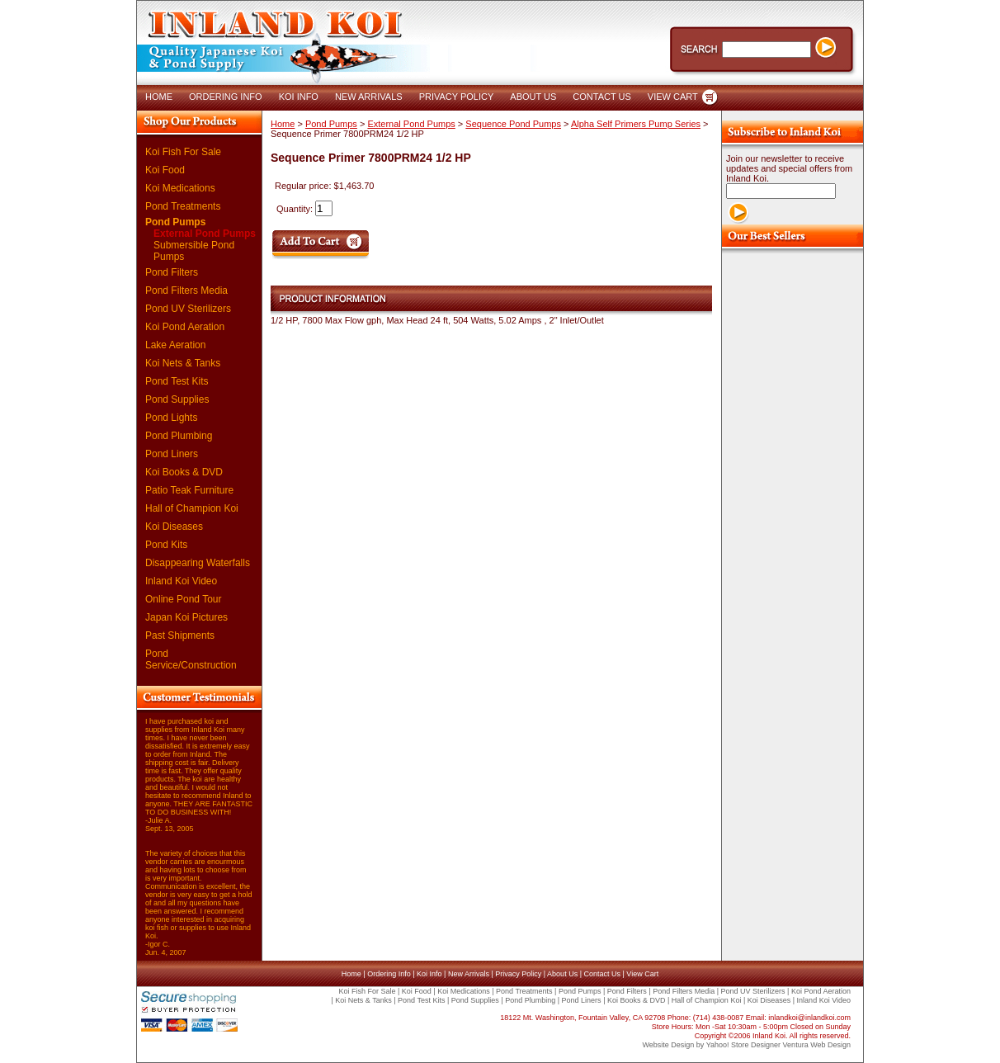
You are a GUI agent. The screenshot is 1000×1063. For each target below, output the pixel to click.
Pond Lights (171, 417)
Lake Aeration (175, 345)
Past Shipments (180, 635)
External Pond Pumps (204, 233)
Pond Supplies (177, 399)
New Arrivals (468, 974)
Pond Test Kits (177, 381)
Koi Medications (180, 188)
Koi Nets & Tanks (182, 363)
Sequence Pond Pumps (513, 124)
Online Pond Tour (183, 599)
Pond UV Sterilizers (188, 308)
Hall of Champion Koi (191, 508)
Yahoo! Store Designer (743, 1045)
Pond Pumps (175, 222)
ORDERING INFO (225, 97)
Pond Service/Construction (191, 659)
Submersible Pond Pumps (193, 250)
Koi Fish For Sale (183, 152)
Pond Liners (171, 454)
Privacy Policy (518, 974)
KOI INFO (298, 97)
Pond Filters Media (186, 290)
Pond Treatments (182, 206)
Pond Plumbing (178, 436)
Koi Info (429, 974)
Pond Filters (171, 272)
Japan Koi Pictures (186, 617)
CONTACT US (602, 97)
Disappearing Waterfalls (197, 563)
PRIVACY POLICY (456, 97)
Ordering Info (389, 974)
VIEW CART (673, 97)
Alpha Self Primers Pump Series (635, 124)
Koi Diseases (174, 526)
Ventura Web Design (817, 1045)
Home (283, 124)
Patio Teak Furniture (189, 490)
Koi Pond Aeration (184, 327)
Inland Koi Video (181, 581)
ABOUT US (533, 97)
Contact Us (601, 974)
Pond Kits (166, 544)
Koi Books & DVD (184, 472)
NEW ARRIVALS (369, 97)
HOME (158, 97)
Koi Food (165, 170)
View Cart (642, 974)
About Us (562, 974)
